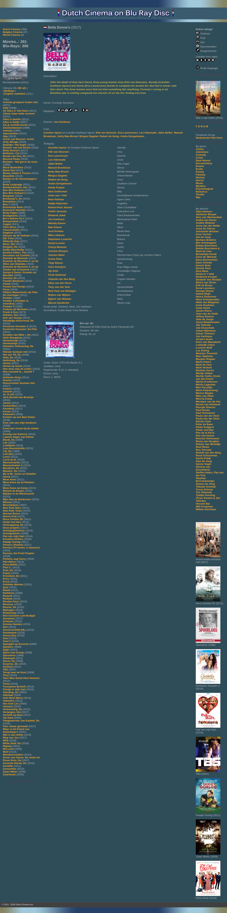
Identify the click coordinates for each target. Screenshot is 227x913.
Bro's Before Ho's (13, 218)
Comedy (201, 154)
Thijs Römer (55, 263)
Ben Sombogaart (206, 242)
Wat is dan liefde (13, 734)
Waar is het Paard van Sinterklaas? (16, 730)
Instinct (7, 388)
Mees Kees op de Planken (18, 482)
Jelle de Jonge (205, 319)
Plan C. (7, 567)
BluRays (9, 90)
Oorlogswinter (11, 533)
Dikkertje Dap (11, 241)
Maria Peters (203, 361)
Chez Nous (9, 227)
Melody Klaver (56, 223)
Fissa (6, 289)
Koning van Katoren (15, 434)
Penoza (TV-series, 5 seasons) (21, 547)
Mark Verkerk (204, 367)
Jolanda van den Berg (61, 279)
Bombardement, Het (15, 187)
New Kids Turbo (12, 510)
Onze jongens (11, 527)
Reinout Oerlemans (207, 438)
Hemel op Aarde (12, 366)
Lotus (6, 456)
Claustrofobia (11, 229)
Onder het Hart (12, 522)
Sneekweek (10, 632)
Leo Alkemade (148, 132)
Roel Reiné (202, 447)
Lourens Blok (204, 347)
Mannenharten (11, 462)
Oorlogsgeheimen (14, 530)
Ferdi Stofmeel (57, 274)
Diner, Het (9, 244)
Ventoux (8, 706)
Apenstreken (10, 133)
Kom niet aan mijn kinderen (20, 422)
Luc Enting (202, 350)
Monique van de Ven (208, 401)
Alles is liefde (11, 122)
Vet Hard (8, 717)
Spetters (8, 646)
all (24, 88)
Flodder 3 (8, 306)
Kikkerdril (9, 414)
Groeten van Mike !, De (17, 334)
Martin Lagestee (205, 384)
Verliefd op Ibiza (13, 714)
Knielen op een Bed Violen (19, 417)
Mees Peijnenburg (207, 390)
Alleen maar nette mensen (19, 113)
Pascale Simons (205, 407)
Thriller (200, 194)
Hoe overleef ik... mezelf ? (18, 371)
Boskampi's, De (12, 198)
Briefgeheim (10, 215)
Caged (7, 224)
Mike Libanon (56, 235)
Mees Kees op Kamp (15, 488)
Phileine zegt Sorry (14, 558)
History (200, 177)
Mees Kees (9, 479)
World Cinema (11, 34)
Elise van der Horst (59, 283)
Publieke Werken (13, 584)
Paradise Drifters (13, 539)
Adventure (202, 152)
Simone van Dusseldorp (203, 468)
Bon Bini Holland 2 (14, 193)
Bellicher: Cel (11, 153)
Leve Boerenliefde (14, 448)
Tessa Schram (204, 489)
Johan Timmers (205, 333)
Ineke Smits (203, 308)
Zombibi (8, 766)
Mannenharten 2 (13, 465)
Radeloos (8, 593)
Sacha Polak (203, 458)
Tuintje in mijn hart (14, 689)
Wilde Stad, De (12, 743)
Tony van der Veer (59, 287)
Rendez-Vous (11, 601)
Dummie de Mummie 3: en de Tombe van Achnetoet (20, 268)
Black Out (9, 170)
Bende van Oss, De (14, 156)
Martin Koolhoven (207, 381)
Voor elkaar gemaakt (15, 726)
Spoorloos (9, 655)
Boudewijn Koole (206, 254)
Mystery (200, 186)
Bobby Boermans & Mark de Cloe (208, 250)
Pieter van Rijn (205, 430)
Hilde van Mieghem (207, 302)
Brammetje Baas (13, 207)
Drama (200, 166)
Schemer (8, 621)
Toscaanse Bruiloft (14, 686)
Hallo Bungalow (12, 337)
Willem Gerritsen (206, 509)
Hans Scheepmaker (207, 299)
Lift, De (7, 451)
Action (200, 149)
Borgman (8, 195)
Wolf (5, 751)
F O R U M (202, 126)
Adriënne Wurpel (206, 214)
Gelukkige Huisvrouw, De (18, 320)
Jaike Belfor (165, 132)
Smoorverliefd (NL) (14, 629)
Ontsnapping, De (13, 524)
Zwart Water (10, 771)
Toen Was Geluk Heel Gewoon (21, 678)
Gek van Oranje (12, 317)
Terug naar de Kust (14, 672)
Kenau (7, 411)
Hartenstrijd (10, 343)
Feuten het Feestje (14, 286)
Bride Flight (10, 212)
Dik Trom (8, 238)
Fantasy (200, 174)
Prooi (6, 581)
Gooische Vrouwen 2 (15, 326)
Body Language (12, 184)
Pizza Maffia (10, 564)
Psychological (204, 188)
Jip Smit (53, 270)
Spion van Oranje (13, 652)
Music (199, 183)
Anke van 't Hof (57, 195)
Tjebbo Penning (205, 495)
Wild (5, 740)
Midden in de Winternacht (18, 493)
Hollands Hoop (12, 377)
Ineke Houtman (205, 305)
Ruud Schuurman (206, 455)
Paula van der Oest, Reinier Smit (208, 420)
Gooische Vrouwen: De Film (20, 329)
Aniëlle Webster (205, 222)
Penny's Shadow (13, 544)
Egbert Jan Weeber (59, 298)
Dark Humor (203, 160)
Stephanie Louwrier (60, 239)
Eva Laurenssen (128, 132)
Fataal (6, 283)
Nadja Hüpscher (58, 203)
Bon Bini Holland (13, 190)
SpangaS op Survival (15, 644)
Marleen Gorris (205, 370)
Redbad (7, 598)
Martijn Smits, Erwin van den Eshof (208, 377)
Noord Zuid (9, 516)
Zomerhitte (9, 768)
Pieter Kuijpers (205, 427)
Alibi (5, 107)
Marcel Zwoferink (58, 302)
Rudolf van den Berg (208, 452)
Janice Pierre (204, 310)
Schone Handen (12, 624)
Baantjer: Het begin (14, 144)
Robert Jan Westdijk (208, 444)
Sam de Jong (204, 461)
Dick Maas (202, 271)
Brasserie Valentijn (14, 210)
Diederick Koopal (206, 276)
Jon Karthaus (204, 336)
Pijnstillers (9, 561)
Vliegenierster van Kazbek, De (21, 720)
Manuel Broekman (59, 167)
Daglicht (8, 232)
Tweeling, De (10, 692)
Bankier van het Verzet (16, 147)
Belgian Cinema (12, 32)
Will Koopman (204, 506)
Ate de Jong (203, 237)
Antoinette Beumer (207, 231)
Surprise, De (10, 663)
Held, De (8, 357)
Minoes (7, 502)
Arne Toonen (203, 234)
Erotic (199, 169)
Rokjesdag (9, 612)
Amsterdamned (12, 127)
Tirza (6, 675)
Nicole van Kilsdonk (208, 404)
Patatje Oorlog (11, 541)
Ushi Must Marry (13, 697)
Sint (5, 627)
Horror (200, 180)
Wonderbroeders (13, 754)
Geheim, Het (10, 315)
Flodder (7, 298)
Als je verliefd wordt (15, 124)
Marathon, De (11, 468)
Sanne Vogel (203, 464)
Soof (6, 638)
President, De (11, 576)
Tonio (6, 683)
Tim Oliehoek (204, 492)
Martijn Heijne (204, 373)
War (198, 197)
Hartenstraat (10, 340)
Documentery (204, 163)
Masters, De (10, 471)
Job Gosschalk (205, 327)
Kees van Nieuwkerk (208, 342)
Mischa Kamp (204, 398)
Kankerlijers (10, 405)
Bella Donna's (11, 150)
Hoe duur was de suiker (17, 368)
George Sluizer (205, 291)
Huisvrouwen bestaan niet (19, 383)
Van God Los (11, 703)
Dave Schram (204, 262)
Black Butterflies (13, 167)
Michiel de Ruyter (13, 490)
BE (20, 88)
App (5, 136)
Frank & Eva (10, 312)
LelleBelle (9, 445)
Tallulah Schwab (206, 486)
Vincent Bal (203, 503)
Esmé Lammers (205, 288)
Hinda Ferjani (56, 187)
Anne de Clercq (205, 228)
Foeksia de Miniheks (15, 309)
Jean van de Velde (207, 313)
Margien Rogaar (205, 359)
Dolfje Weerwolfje (13, 249)
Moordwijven (11, 505)
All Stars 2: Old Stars (15, 110)
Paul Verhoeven (205, 412)
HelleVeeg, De (11, 360)
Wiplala (7, 746)
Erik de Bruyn (204, 285)
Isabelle (7, 391)
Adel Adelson (204, 211)
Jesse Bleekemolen (207, 322)
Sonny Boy (9, 635)
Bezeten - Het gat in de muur (20, 161)
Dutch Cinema (11, 29)
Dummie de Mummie (15, 258)
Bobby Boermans (206, 245)
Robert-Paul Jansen (60, 207)
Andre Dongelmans (132, 136)
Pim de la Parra (205, 432)
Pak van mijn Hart (13, 536)
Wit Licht (8, 749)
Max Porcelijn (204, 387)
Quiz (5, 587)
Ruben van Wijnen (59, 294)
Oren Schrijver (57, 267)
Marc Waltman (204, 356)
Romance (201, 191)
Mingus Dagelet (88, 136)
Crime (199, 157)
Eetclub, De (10, 278)
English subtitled (14, 93)
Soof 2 (7, 641)
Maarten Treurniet (206, 353)
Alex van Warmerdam (209, 217)
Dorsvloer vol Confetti (16, 255)
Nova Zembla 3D (13, 519)
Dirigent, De (10, 246)
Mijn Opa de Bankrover (17, 499)
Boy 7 (6, 204)
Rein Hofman (56, 199)
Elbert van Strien (206, 282)
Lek (5, 442)
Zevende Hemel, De (14, 763)
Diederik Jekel (56, 215)
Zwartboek (9, 774)
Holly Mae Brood (68, 136)
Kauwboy (8, 408)
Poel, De (8, 570)
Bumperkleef (10, 221)
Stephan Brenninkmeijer (205, 479)
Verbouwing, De (12, 709)
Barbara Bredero (206, 239)
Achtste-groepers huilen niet (20, 102)
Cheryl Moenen (57, 247)
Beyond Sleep (11, 159)
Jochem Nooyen (58, 251)
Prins (6, 578)
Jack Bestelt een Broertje (18, 397)
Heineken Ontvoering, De (18, 346)
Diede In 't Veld (205, 274)
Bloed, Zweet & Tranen (16, 173)
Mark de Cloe (204, 364)
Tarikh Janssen (57, 211)
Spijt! (6, 649)
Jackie (7, 402)
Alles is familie (12, 119)
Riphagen (9, 610)
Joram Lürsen (204, 339)
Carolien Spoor (53, 132)
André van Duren (206, 220)
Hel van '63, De (12, 354)
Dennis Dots (203, 268)
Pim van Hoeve (205, 435)
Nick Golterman (57, 191)
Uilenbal (8, 695)
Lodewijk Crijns (205, 344)
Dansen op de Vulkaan (16, 235)
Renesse (8, 604)
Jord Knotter (56, 231)
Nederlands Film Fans (209, 137)
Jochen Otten (56, 255)
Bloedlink (8, 176)
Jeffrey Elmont (205, 316)
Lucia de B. (10, 459)
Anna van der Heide (208, 225)
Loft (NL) (8, 454)
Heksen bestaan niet (15, 351)
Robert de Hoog (109, 136)
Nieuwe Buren (11, 513)
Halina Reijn (203, 293)
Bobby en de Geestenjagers (20, 178)
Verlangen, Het (12, 712)
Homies (7, 380)
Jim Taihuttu (203, 325)
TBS (5, 669)
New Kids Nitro (12, 507)
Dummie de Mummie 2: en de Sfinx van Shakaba (20, 262)
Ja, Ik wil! (8, 394)
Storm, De (9, 661)
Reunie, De (9, 607)
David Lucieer (56, 243)
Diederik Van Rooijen (208, 279)
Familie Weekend (13, 280)
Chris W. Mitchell (206, 256)
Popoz (7, 573)
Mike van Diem (205, 395)
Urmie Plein (55, 259)
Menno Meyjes (204, 393)
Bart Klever (55, 227)
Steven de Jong (205, 483)
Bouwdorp (9, 201)
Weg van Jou (11, 737)
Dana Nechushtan (207, 259)
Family (200, 171)
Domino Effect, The (14, 252)
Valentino (8, 700)
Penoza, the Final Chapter (18, 553)
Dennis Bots (203, 265)
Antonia (7, 130)
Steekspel (9, 658)
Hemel (7, 363)
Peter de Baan (204, 424)
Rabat (6, 590)
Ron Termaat (203, 449)
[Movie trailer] (100, 69)
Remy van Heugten (207, 441)
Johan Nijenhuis (206, 330)
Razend (7, 595)
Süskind (8, 666)
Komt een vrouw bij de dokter (21, 428)
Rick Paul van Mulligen (62, 291)
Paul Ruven (203, 410)
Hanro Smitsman (206, 296)
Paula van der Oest (207, 415)
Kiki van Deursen (106, 132)
